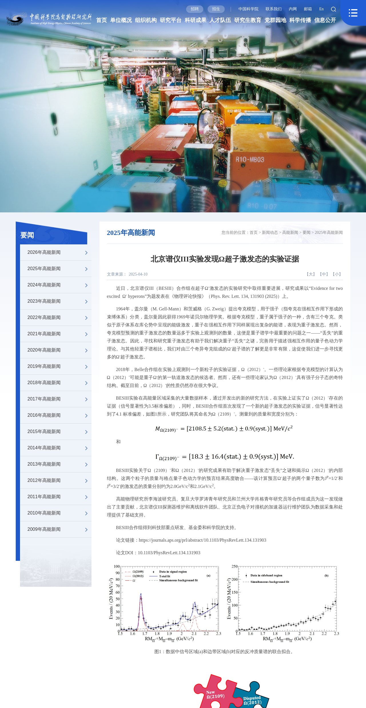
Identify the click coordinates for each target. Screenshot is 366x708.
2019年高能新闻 (59, 366)
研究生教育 (247, 20)
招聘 (195, 9)
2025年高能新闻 (59, 269)
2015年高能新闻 (59, 432)
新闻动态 (270, 232)
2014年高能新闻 (59, 448)
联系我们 (274, 9)
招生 (216, 9)
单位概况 (121, 20)
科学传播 (300, 20)
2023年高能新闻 (59, 301)
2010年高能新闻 (59, 513)
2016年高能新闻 (59, 415)
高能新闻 (290, 232)
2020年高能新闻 (59, 350)
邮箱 (308, 9)
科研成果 (195, 20)
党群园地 (275, 20)
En (321, 9)
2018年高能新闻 (59, 383)
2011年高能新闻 (59, 497)
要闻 (27, 235)
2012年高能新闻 (59, 480)
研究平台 (171, 20)
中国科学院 (248, 9)
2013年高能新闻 (59, 464)
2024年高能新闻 (59, 285)
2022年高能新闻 (59, 318)
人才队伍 (220, 20)
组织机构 (146, 20)
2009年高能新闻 (59, 529)
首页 (101, 20)
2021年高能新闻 (59, 334)
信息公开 (325, 20)
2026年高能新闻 (59, 252)
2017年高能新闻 (59, 399)
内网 (293, 9)
